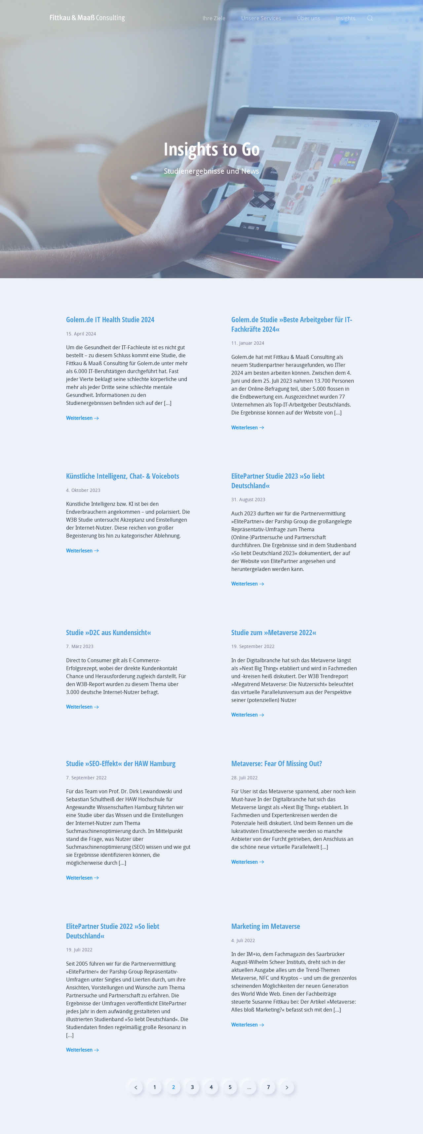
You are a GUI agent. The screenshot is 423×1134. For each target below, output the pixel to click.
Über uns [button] (308, 18)
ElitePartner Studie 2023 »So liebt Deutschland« (278, 497)
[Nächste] (287, 1104)
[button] (370, 18)
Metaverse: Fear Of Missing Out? (276, 780)
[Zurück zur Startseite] (88, 18)
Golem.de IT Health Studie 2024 (110, 336)
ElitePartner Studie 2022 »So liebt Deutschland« (112, 947)
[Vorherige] (136, 1104)
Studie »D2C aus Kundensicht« (108, 649)
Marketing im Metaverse (265, 942)
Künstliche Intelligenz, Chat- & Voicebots (122, 492)
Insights (346, 18)
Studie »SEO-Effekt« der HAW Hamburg (120, 780)
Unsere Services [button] (261, 18)
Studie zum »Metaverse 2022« (273, 649)
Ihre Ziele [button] (214, 18)
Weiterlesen (79, 435)
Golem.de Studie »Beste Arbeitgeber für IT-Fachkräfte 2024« (291, 340)
